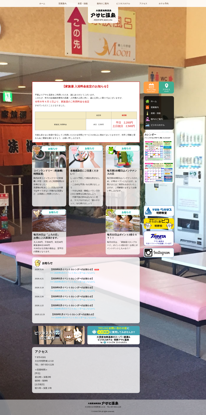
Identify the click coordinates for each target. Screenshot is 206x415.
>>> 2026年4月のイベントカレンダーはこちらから (72, 291)
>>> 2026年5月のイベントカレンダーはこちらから (72, 282)
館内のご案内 (103, 3)
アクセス (143, 3)
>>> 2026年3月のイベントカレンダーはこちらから (72, 300)
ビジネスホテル (123, 3)
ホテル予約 (164, 3)
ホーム (42, 3)
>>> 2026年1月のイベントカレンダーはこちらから (73, 317)
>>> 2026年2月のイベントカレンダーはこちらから (72, 308)
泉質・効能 (83, 3)
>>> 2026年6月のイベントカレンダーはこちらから (72, 273)
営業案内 (62, 3)
